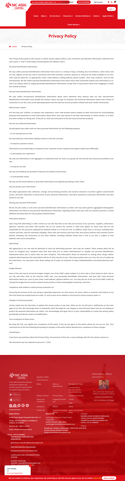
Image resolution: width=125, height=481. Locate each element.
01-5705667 (31, 421)
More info (97, 478)
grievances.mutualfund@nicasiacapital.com (27, 443)
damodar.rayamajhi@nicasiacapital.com (25, 463)
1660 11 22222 (24, 426)
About (44, 16)
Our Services (55, 16)
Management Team (76, 403)
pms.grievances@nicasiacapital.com (24, 451)
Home (36, 16)
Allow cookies (109, 478)
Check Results (74, 24)
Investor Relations (83, 16)
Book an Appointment (57, 404)
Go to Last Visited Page (14, 473)
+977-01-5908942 (19, 435)
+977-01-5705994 (20, 421)
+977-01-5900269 (92, 422)
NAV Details (98, 2)
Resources (68, 16)
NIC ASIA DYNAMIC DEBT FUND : (50, 2)
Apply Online (108, 16)
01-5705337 (20, 423)
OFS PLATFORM (83, 2)
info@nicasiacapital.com (23, 429)
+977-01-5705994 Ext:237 (25, 465)
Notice (96, 16)
